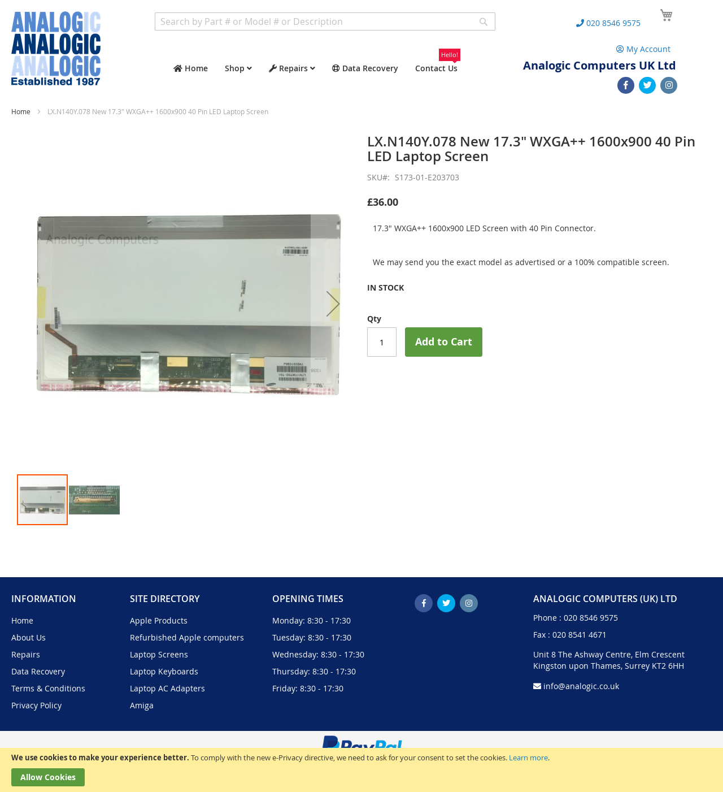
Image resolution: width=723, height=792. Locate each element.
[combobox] (325, 21)
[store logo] (56, 48)
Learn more (528, 757)
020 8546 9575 (591, 617)
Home (21, 111)
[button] (333, 303)
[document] (361, 770)
